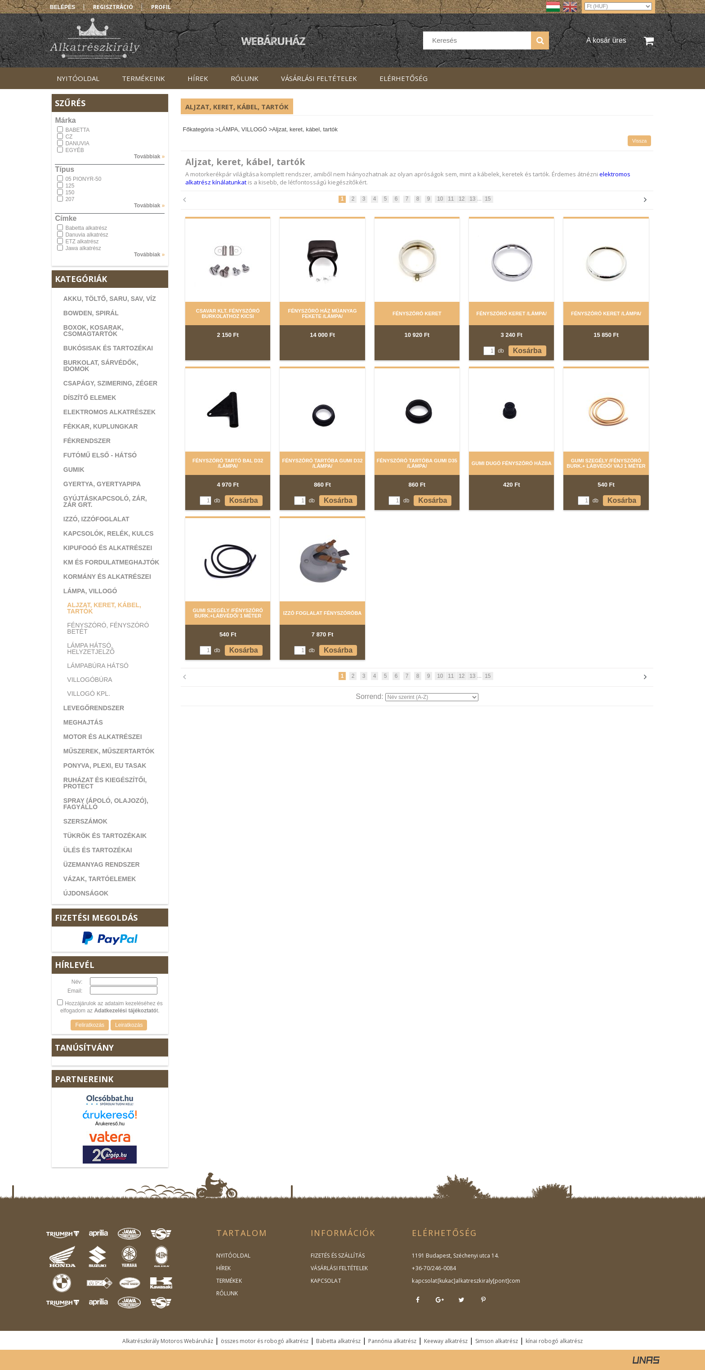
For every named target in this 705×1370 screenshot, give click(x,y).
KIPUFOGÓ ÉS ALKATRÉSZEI (107, 547)
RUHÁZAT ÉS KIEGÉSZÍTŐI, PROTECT (105, 783)
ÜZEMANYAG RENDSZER (101, 864)
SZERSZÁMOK (85, 821)
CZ (68, 137)
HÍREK (223, 1268)
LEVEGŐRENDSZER (93, 708)
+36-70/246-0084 (433, 1268)
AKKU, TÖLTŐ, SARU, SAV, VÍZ (109, 298)
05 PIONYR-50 (83, 179)
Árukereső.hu (110, 1123)
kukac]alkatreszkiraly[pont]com (478, 1281)
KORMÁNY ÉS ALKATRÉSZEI (107, 576)
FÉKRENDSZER (87, 440)
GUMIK (74, 469)
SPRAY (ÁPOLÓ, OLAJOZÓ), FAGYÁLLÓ (105, 803)
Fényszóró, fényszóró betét (108, 628)
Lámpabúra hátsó (98, 665)
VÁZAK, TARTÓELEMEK (99, 878)
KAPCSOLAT (326, 1281)
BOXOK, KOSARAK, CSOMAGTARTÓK (93, 330)
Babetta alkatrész (86, 228)
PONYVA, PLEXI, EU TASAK (105, 765)
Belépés (62, 7)
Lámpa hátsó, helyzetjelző (91, 648)
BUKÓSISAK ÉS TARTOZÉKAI (108, 348)
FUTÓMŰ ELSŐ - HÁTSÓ (100, 455)
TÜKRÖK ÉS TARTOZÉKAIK (105, 835)
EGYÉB (74, 150)
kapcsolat (424, 1281)
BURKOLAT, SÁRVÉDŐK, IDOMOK (100, 365)
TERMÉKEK (228, 1281)
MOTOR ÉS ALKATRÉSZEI (102, 736)
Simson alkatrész (496, 1341)
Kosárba (527, 350)
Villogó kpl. (88, 693)
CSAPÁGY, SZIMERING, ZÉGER (110, 383)
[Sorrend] (431, 697)
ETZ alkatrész (81, 241)
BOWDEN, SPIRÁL (91, 313)
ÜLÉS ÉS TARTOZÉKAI (97, 850)
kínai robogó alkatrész (554, 1341)
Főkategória (198, 129)
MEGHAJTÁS (83, 722)
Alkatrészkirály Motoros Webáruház (167, 1341)
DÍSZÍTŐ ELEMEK (89, 397)
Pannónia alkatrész (392, 1341)
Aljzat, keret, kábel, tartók (104, 608)
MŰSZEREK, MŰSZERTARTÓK (109, 751)
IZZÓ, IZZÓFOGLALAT (96, 519)
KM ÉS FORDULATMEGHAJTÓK (111, 562)
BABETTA (77, 130)
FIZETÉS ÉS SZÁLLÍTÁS (337, 1255)
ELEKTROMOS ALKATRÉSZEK (109, 412)
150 (69, 192)
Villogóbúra (89, 679)
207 (69, 199)
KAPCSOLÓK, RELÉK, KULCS (108, 533)
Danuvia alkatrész (86, 235)
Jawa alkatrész (83, 248)
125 (69, 186)
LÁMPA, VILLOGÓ (90, 591)
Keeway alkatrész (446, 1341)
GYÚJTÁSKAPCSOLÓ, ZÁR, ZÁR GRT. (105, 501)
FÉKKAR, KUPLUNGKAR (100, 426)
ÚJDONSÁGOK (85, 893)
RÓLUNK (227, 1293)
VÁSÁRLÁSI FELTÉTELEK (339, 1268)
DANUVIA (77, 143)
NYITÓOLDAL (233, 1255)
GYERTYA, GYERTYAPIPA (102, 484)
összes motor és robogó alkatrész (264, 1341)
